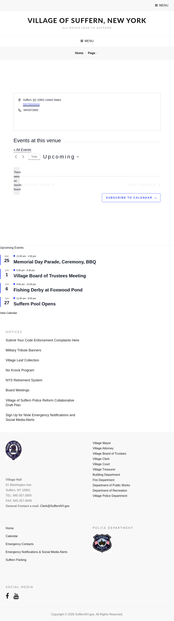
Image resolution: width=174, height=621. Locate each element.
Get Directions (31, 104)
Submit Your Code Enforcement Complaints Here (42, 340)
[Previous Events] (16, 156)
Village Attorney (103, 448)
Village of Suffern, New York (87, 20)
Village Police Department (110, 495)
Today (34, 156)
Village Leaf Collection (22, 360)
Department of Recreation (110, 490)
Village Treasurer (104, 469)
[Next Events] (23, 156)
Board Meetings (17, 390)
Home (79, 53)
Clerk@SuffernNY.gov (54, 506)
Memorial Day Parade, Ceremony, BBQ (55, 261)
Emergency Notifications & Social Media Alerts (36, 552)
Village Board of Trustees (109, 453)
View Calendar (8, 312)
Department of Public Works (111, 485)
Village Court (101, 464)
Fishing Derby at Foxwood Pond (48, 289)
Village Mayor (102, 443)
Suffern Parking (16, 559)
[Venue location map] (123, 112)
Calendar (12, 536)
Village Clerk (101, 458)
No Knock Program (20, 370)
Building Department (106, 474)
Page (91, 53)
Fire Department (104, 480)
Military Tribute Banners (23, 350)
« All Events (22, 150)
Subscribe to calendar (129, 197)
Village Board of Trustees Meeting (50, 275)
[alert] (17, 180)
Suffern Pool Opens (35, 303)
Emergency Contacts (20, 544)
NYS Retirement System (24, 380)
